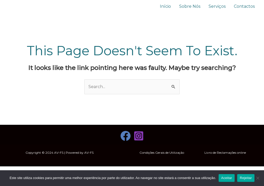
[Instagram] (139, 136)
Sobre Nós (189, 6)
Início (165, 6)
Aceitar (226, 178)
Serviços (217, 6)
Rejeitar (246, 178)
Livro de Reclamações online (225, 152)
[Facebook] (125, 136)
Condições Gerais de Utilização (161, 152)
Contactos (244, 6)
